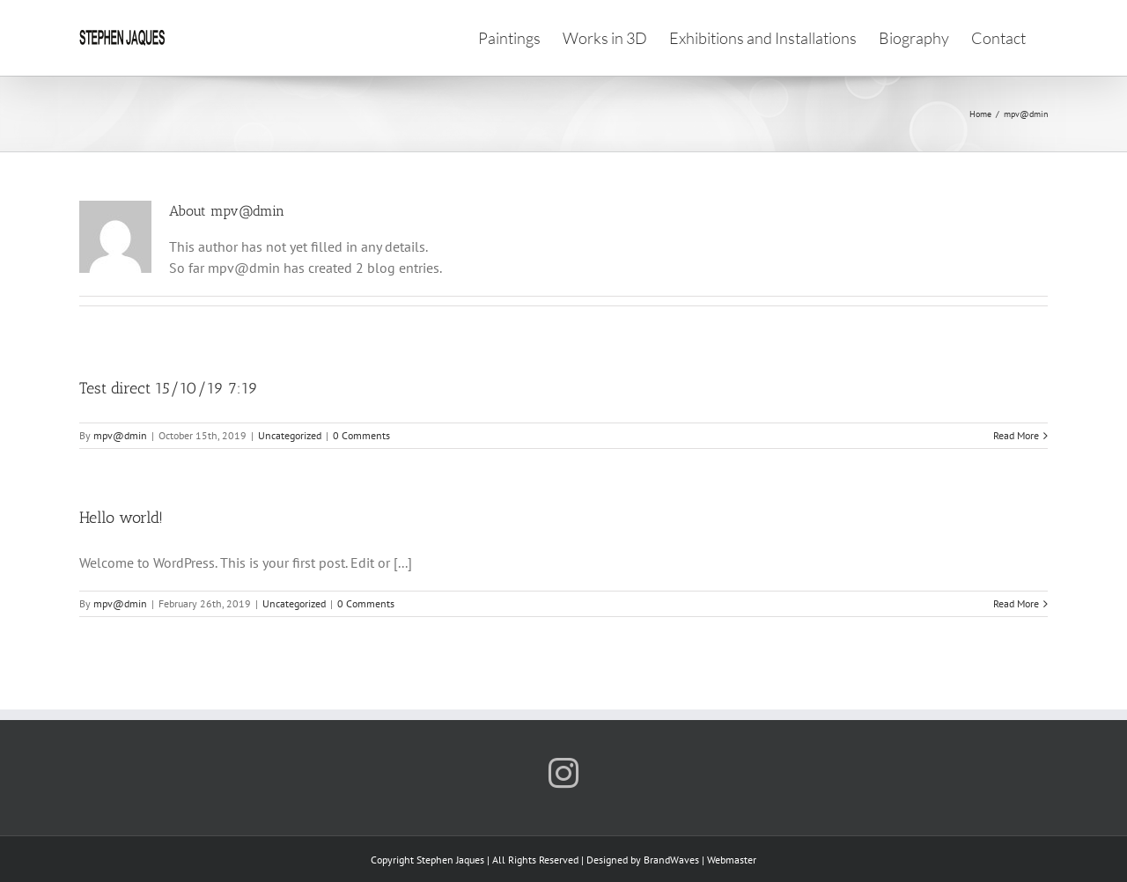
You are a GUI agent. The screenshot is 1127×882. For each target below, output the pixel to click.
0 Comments (361, 435)
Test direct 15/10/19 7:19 (168, 388)
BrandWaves (671, 859)
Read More (1016, 435)
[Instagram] (563, 773)
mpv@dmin (120, 435)
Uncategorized (289, 435)
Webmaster (731, 859)
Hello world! (121, 517)
